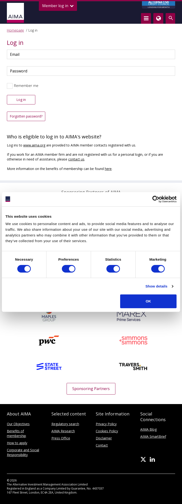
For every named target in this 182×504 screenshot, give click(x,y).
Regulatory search (65, 424)
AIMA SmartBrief (153, 436)
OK (148, 301)
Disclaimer (104, 438)
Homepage (15, 30)
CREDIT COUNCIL (158, 5)
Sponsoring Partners (91, 388)
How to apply (17, 443)
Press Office (60, 438)
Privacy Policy (106, 424)
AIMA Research (63, 431)
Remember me (26, 85)
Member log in (58, 6)
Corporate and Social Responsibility (23, 452)
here (108, 168)
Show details (157, 286)
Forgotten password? (26, 116)
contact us (76, 159)
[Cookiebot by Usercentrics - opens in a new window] (156, 199)
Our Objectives (18, 424)
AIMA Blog (148, 429)
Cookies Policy (107, 431)
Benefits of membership (16, 433)
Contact (102, 445)
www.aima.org (34, 145)
